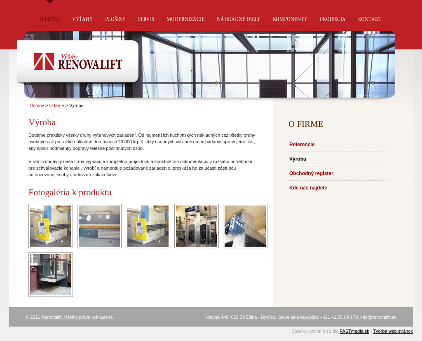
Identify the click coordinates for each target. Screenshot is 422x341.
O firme (56, 105)
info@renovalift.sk (378, 317)
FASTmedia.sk (354, 331)
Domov (37, 105)
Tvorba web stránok (393, 331)
